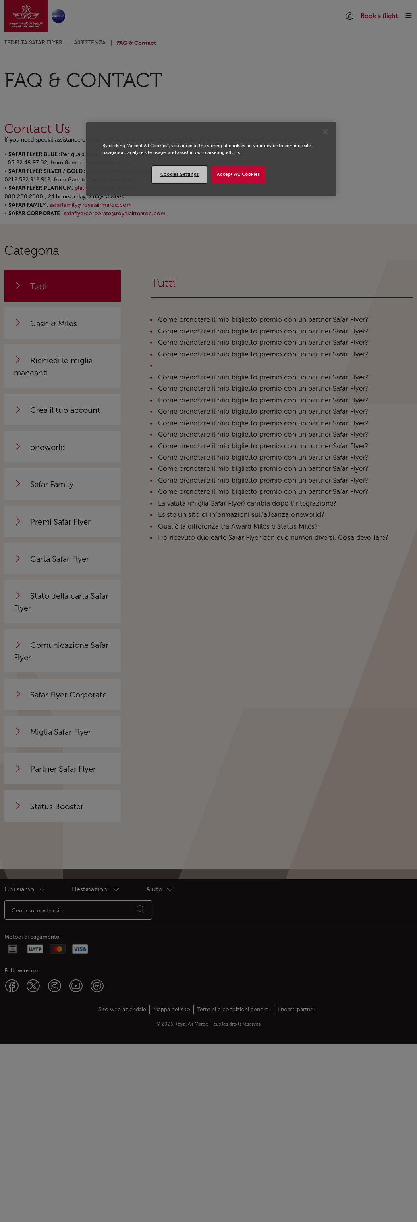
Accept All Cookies (238, 174)
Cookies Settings (179, 174)
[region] (211, 159)
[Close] (325, 132)
